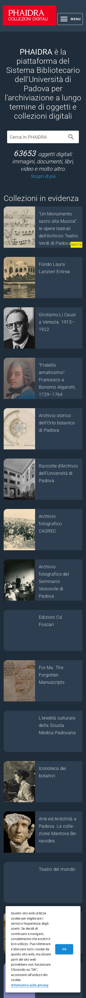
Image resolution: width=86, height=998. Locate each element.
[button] (70, 19)
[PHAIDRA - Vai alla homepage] (29, 24)
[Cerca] (71, 137)
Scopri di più (43, 176)
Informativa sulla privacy (29, 985)
